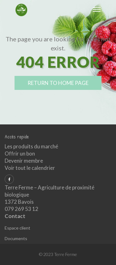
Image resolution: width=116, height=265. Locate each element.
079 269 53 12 (21, 209)
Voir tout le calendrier (30, 168)
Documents (16, 238)
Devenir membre (24, 160)
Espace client (17, 227)
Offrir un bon (20, 153)
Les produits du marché (31, 146)
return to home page (58, 83)
